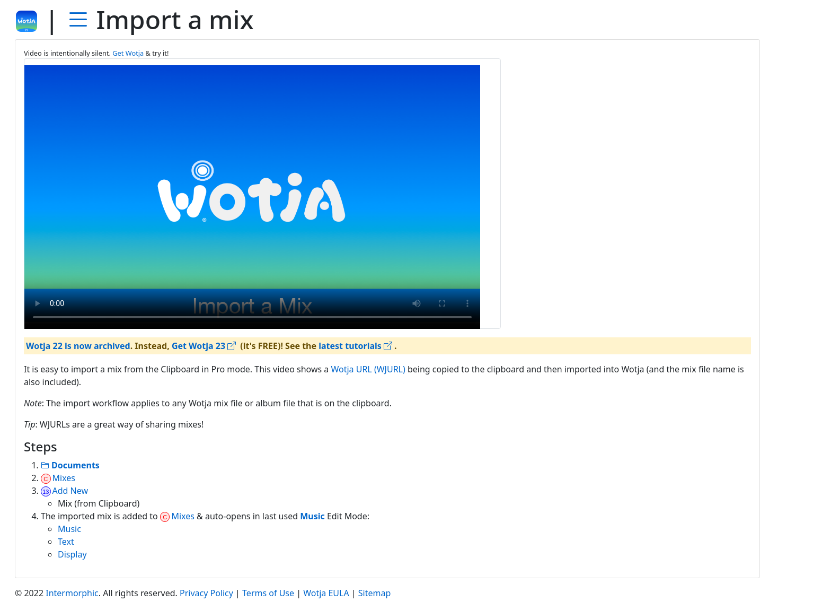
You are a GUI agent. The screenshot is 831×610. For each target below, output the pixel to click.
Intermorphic (72, 593)
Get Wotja (128, 53)
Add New (64, 490)
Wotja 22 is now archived (78, 346)
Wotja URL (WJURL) (368, 369)
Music (69, 529)
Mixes (58, 478)
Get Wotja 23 (204, 346)
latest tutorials (355, 346)
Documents (70, 465)
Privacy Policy (206, 593)
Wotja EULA (326, 593)
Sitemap (374, 593)
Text (66, 541)
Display (72, 554)
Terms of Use (268, 593)
